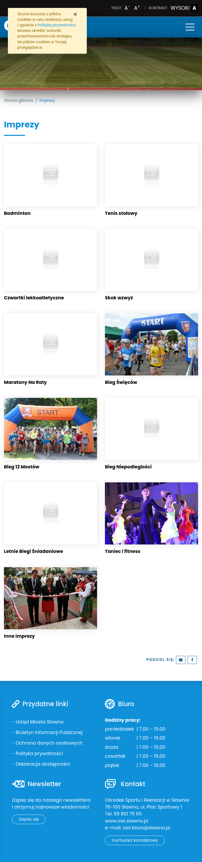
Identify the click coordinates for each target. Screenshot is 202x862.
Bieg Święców (121, 382)
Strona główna (18, 100)
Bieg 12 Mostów (21, 467)
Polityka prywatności (39, 753)
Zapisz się (29, 819)
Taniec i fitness (122, 551)
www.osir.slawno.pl (126, 821)
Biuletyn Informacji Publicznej (49, 732)
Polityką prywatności (56, 25)
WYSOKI (184, 8)
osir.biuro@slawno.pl (146, 828)
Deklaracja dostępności (43, 764)
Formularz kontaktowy (135, 840)
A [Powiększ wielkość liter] (137, 8)
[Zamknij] (75, 14)
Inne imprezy (19, 636)
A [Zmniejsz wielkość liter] (127, 8)
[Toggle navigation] (190, 27)
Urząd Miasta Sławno (39, 722)
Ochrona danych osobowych (49, 743)
